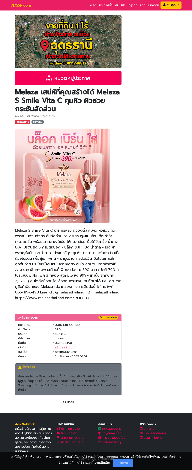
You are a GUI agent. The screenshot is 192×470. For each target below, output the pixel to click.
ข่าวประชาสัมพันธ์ (70, 442)
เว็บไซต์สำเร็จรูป (110, 442)
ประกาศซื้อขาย (108, 5)
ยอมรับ (123, 463)
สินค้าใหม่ (37, 122)
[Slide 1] (61, 63)
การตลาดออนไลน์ (111, 438)
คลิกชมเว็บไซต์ (64, 347)
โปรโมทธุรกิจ (129, 5)
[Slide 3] (75, 63)
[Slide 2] (68, 63)
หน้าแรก (91, 5)
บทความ (153, 5)
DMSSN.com (20, 5)
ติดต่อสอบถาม (109, 429)
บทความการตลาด (70, 438)
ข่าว (142, 5)
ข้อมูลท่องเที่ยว (109, 433)
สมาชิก (170, 5)
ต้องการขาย (22, 122)
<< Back (68, 402)
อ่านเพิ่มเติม (102, 462)
